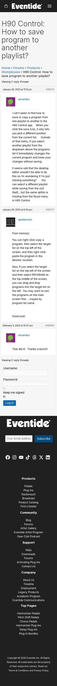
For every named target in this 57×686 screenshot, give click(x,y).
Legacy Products (28, 592)
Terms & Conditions (18, 670)
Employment (28, 588)
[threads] (35, 457)
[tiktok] (28, 457)
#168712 (50, 89)
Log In (9, 403)
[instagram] (15, 457)
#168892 (49, 325)
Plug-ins (28, 490)
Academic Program (28, 596)
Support (28, 542)
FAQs (29, 550)
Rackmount (28, 494)
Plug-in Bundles (28, 633)
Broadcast (28, 498)
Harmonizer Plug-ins (28, 625)
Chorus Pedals (28, 621)
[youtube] (22, 457)
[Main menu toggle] (49, 6)
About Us (28, 580)
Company (28, 572)
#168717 (50, 209)
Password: (10, 379)
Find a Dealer (28, 506)
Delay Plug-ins (28, 629)
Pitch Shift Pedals (28, 617)
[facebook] (8, 457)
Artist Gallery (28, 528)
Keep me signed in (13, 394)
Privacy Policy (41, 670)
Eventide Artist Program (28, 532)
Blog (28, 520)
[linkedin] (49, 457)
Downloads (28, 554)
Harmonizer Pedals (28, 613)
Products (33, 68)
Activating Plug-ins (28, 562)
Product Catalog (28, 502)
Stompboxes (11, 72)
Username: (10, 368)
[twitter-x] (42, 457)
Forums (18, 68)
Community (28, 512)
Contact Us (28, 566)
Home (6, 68)
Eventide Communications (29, 600)
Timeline (28, 584)
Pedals (28, 486)
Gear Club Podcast (28, 536)
